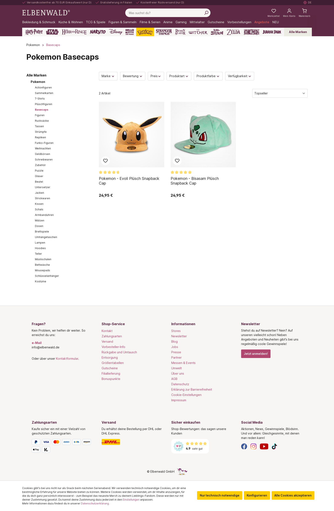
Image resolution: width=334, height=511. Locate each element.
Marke (108, 76)
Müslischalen (43, 259)
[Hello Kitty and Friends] (129, 32)
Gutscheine (110, 368)
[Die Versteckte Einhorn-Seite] (182, 471)
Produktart (179, 76)
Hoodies (40, 248)
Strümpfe (41, 131)
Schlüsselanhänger (47, 275)
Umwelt (176, 368)
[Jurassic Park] (272, 32)
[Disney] (115, 32)
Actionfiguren (43, 87)
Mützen (39, 220)
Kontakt (107, 331)
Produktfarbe (208, 76)
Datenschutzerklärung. (95, 503)
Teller (38, 253)
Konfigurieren (257, 495)
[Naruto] (98, 32)
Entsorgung (110, 357)
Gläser (39, 176)
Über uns (177, 373)
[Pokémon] (145, 32)
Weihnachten (43, 148)
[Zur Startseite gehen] (46, 12)
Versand (107, 341)
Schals (39, 209)
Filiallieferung (111, 373)
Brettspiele (42, 231)
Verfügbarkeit (240, 76)
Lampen (40, 242)
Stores (176, 331)
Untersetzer (42, 187)
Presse (176, 352)
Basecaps (41, 109)
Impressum (178, 400)
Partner (176, 357)
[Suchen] (206, 13)
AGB (174, 379)
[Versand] (132, 442)
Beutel (39, 181)
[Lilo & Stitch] (217, 32)
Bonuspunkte (111, 379)
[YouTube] (264, 446)
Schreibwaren (44, 159)
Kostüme (40, 281)
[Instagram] (253, 446)
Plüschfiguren (43, 104)
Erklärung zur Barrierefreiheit (191, 389)
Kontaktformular (67, 358)
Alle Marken (298, 32)
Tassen (39, 126)
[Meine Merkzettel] (273, 13)
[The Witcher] (198, 32)
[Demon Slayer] (180, 32)
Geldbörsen (42, 154)
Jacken (39, 192)
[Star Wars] (52, 32)
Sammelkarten (44, 93)
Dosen (39, 226)
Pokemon (38, 82)
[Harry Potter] (34, 32)
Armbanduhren (44, 215)
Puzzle (39, 170)
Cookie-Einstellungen (186, 395)
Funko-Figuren (44, 142)
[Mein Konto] (289, 13)
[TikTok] (274, 446)
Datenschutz (180, 384)
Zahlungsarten (112, 336)
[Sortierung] (280, 93)
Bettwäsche (42, 264)
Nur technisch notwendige (219, 495)
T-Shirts (40, 98)
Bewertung (133, 76)
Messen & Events (183, 363)
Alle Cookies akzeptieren (293, 495)
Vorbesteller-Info (113, 347)
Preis (156, 76)
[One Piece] (251, 32)
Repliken (40, 137)
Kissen (39, 203)
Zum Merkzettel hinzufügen (105, 160)
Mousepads (42, 270)
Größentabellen (113, 363)
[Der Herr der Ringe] (74, 32)
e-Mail (37, 343)
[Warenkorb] (304, 13)
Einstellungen (131, 499)
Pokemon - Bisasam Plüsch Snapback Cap (195, 180)
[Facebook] (244, 446)
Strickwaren (42, 198)
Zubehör (40, 165)
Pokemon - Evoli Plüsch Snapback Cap (129, 180)
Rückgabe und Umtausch (119, 352)
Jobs (174, 347)
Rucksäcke (42, 120)
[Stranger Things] (164, 32)
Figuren (40, 115)
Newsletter (179, 336)
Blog (174, 341)
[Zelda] (233, 32)
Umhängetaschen (46, 237)
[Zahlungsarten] (62, 446)
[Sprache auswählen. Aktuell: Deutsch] (307, 2)
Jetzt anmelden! (256, 353)
